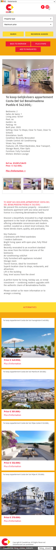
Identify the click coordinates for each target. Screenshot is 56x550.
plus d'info (40, 44)
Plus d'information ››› (16, 171)
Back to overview (18, 44)
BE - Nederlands (9, 1)
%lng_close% (45, 548)
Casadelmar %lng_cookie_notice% (18, 548)
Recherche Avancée (39, 34)
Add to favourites (28, 49)
